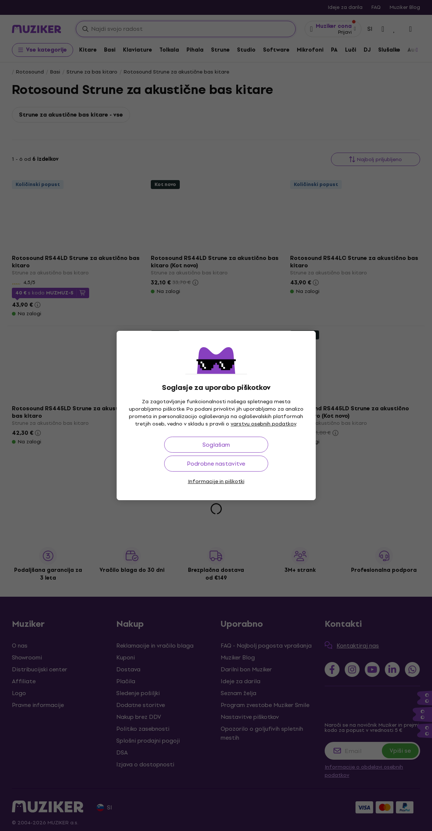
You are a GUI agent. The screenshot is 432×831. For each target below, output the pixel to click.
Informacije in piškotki (216, 481)
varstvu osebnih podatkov (263, 424)
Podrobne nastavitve (216, 463)
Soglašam (216, 444)
